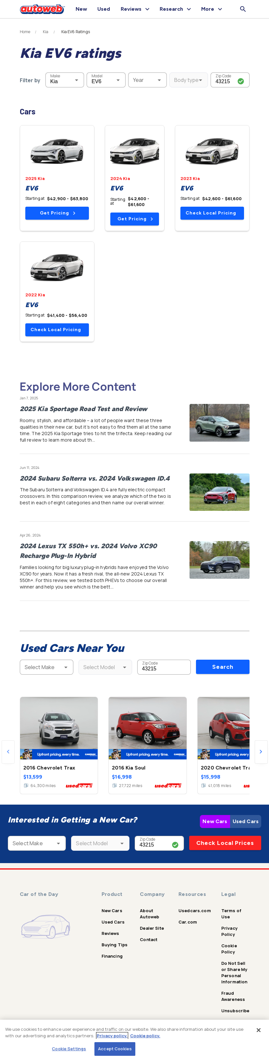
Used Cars (246, 821)
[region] (134, 1040)
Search (222, 666)
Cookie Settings (69, 1049)
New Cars (214, 821)
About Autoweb (149, 914)
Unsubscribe (235, 1011)
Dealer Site (152, 928)
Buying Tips (115, 945)
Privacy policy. (112, 1036)
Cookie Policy (229, 949)
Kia (45, 31)
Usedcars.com (194, 910)
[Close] (258, 1030)
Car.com (187, 922)
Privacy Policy (229, 931)
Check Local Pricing (211, 213)
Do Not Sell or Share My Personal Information (234, 972)
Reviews (110, 933)
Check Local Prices (225, 843)
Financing (112, 956)
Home (25, 31)
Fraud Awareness (233, 996)
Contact (148, 939)
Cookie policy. (145, 1036)
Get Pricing (57, 213)
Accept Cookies (115, 1049)
